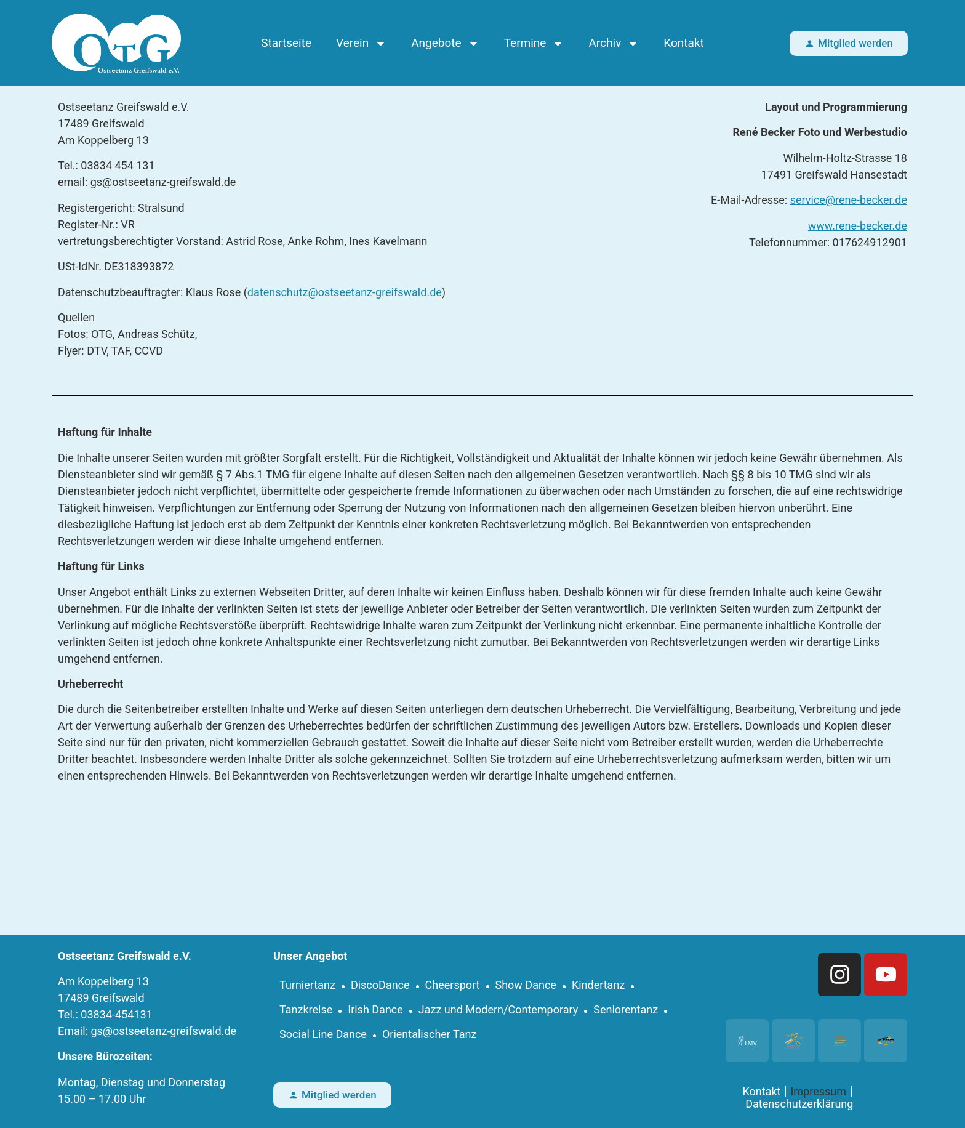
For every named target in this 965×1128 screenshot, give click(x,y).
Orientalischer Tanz (429, 1034)
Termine (534, 43)
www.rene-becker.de (857, 225)
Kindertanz (598, 984)
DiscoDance (380, 984)
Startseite (286, 43)
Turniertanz (307, 984)
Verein (361, 43)
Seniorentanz (625, 1009)
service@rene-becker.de (848, 199)
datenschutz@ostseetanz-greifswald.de (344, 292)
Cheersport (452, 984)
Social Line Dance (323, 1034)
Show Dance (525, 984)
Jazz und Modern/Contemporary (498, 1009)
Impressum (818, 1092)
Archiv (613, 43)
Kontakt (683, 43)
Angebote (445, 43)
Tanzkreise (305, 1009)
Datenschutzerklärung (799, 1104)
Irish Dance (375, 1009)
